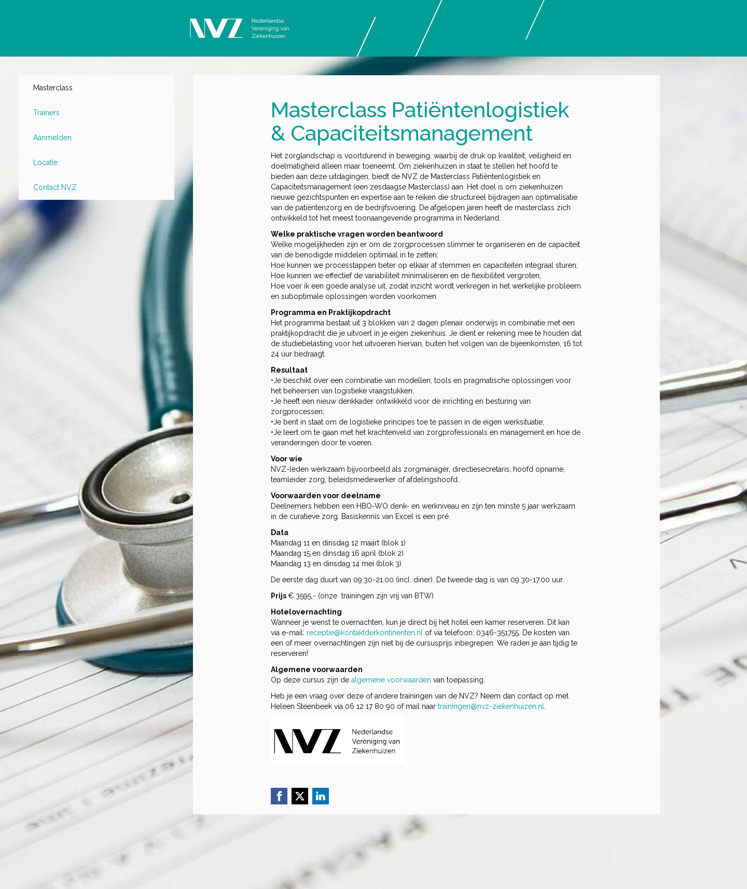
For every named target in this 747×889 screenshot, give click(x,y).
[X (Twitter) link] (300, 796)
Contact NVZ (55, 187)
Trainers (46, 112)
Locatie (45, 162)
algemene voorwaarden (391, 680)
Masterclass (53, 88)
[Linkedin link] (320, 796)
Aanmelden (52, 137)
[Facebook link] (279, 796)
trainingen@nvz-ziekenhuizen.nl (491, 706)
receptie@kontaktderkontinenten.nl (365, 632)
